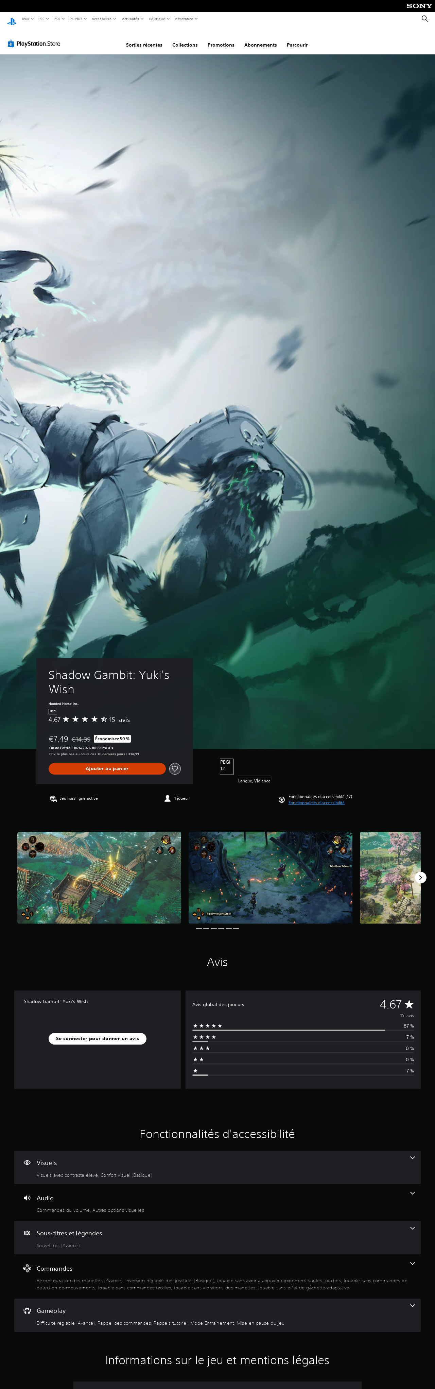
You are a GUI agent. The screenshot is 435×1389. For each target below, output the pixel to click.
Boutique (157, 18)
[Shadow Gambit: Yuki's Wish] (99, 871)
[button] (317, 796)
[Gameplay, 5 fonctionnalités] (217, 1308)
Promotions (221, 38)
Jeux (25, 18)
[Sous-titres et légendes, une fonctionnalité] (217, 1231)
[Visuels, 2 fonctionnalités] (217, 1161)
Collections (185, 38)
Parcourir (297, 38)
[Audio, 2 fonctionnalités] (217, 1196)
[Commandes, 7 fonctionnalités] (217, 1270)
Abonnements (260, 38)
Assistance (184, 18)
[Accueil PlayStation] (12, 19)
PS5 (41, 18)
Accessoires (101, 18)
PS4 (57, 18)
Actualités (130, 18)
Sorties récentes (144, 38)
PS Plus (75, 18)
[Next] (421, 871)
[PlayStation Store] (35, 37)
